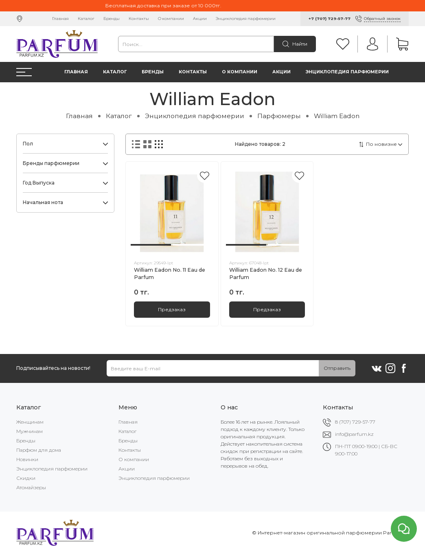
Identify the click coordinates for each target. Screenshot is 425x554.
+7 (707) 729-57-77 (330, 18)
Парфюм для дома (38, 450)
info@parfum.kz (354, 434)
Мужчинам (29, 431)
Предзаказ (172, 309)
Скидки (25, 478)
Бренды (111, 18)
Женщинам (30, 422)
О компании (171, 18)
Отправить (337, 368)
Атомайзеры (31, 487)
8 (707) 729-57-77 (355, 422)
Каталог (86, 18)
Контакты (139, 18)
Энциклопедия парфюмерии (246, 18)
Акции (200, 18)
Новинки (27, 459)
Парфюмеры (279, 116)
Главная (60, 18)
